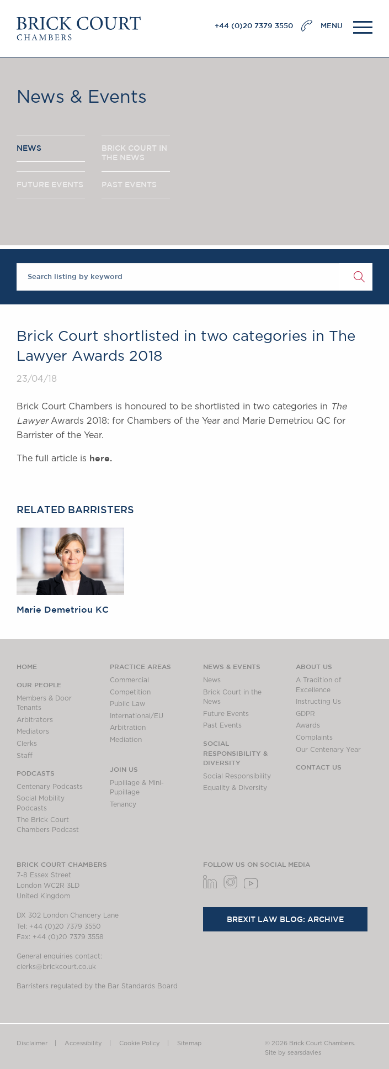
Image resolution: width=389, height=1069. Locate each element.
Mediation (126, 739)
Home (27, 666)
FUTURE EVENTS (50, 184)
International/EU (136, 716)
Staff (25, 755)
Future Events (226, 713)
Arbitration (128, 727)
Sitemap (189, 1043)
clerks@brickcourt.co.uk (56, 966)
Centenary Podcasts (50, 786)
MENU (332, 26)
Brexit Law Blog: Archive (285, 919)
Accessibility (83, 1043)
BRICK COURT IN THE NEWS (134, 153)
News (212, 680)
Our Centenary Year (328, 749)
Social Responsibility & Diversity (235, 752)
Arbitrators (35, 720)
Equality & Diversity (235, 787)
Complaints (314, 737)
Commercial (129, 680)
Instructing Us (318, 701)
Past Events (222, 725)
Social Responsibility (237, 776)
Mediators (33, 731)
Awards (308, 725)
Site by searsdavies (293, 1053)
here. (100, 458)
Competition (130, 692)
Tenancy (123, 804)
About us (314, 666)
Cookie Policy (139, 1043)
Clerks (27, 743)
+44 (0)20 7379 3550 (254, 26)
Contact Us (319, 767)
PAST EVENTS (129, 184)
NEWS (29, 148)
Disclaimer (32, 1043)
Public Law (127, 704)
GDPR (305, 713)
